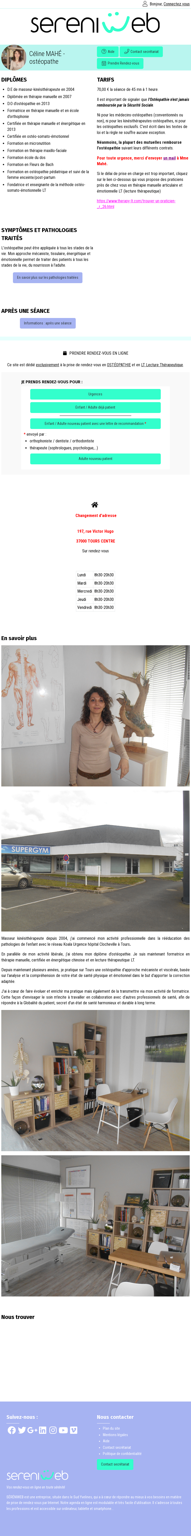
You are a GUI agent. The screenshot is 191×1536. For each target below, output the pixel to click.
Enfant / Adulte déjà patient (95, 407)
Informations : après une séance (48, 323)
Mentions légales (115, 1435)
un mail (169, 158)
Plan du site (111, 1428)
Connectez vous (177, 4)
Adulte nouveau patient (95, 459)
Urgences (95, 394)
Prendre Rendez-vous (120, 63)
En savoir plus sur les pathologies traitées (47, 277)
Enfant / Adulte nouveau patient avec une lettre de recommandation (95, 423)
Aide (107, 52)
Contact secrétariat (141, 52)
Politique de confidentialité (122, 1454)
